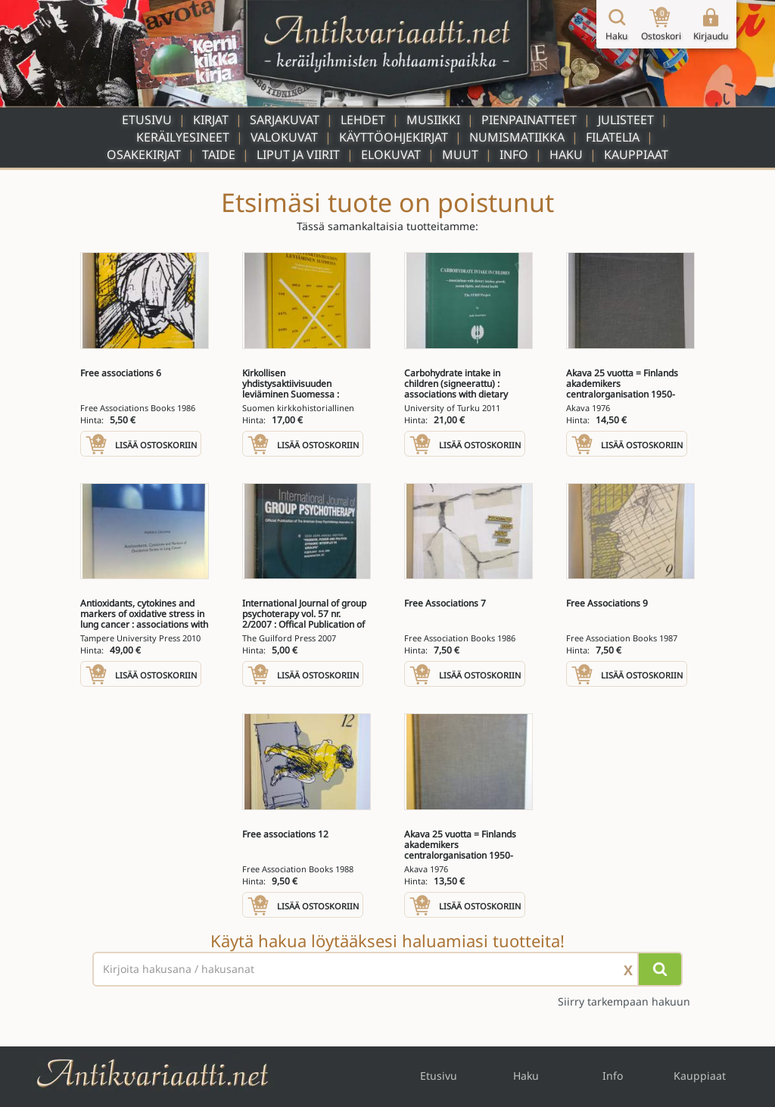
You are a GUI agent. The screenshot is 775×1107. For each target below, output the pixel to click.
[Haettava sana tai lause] (387, 969)
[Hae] (660, 969)
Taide (218, 154)
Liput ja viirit (298, 154)
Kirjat (211, 119)
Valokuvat (284, 137)
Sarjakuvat (284, 119)
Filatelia (613, 137)
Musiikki (433, 119)
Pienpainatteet (529, 119)
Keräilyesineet (182, 137)
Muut (460, 154)
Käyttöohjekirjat (393, 137)
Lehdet (363, 119)
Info (514, 154)
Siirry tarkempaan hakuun (624, 1001)
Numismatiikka (517, 137)
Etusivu (147, 119)
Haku (566, 154)
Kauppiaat (636, 154)
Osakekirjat (144, 154)
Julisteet (626, 119)
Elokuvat (391, 154)
